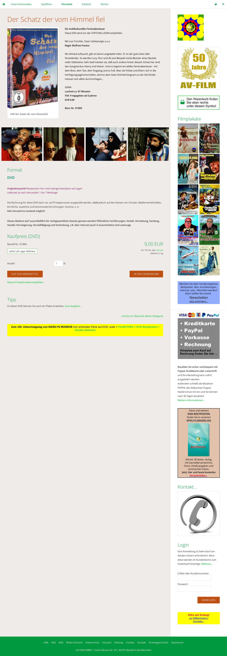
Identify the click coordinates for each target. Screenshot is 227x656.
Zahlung (118, 642)
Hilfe (45, 642)
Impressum (177, 642)
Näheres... (206, 563)
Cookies (130, 642)
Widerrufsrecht (74, 642)
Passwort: (183, 584)
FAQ (53, 642)
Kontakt (141, 642)
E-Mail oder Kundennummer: (193, 573)
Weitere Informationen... (191, 400)
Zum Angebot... (73, 306)
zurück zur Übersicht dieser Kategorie (142, 316)
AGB (60, 642)
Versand (159, 250)
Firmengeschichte (158, 642)
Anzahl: (11, 263)
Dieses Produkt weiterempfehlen (25, 282)
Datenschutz (92, 642)
